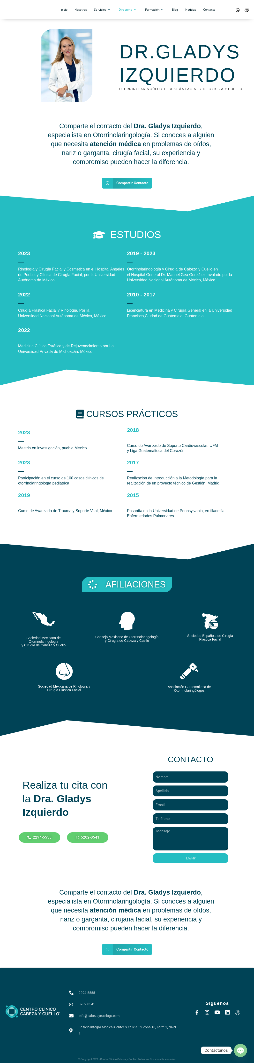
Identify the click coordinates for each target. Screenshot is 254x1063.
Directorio (128, 10)
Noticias (184, 10)
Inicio (71, 10)
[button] (127, 183)
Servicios (105, 10)
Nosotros (86, 10)
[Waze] (247, 10)
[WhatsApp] (238, 10)
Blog (171, 10)
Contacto (201, 10)
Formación (152, 10)
